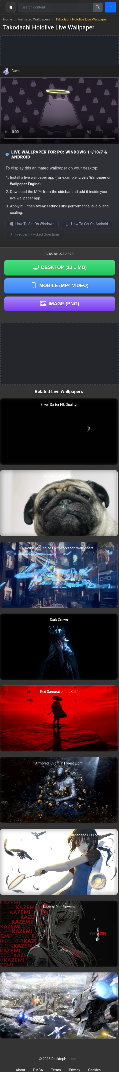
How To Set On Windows (32, 224)
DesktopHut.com (64, 1059)
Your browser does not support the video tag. (59, 110)
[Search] (98, 7)
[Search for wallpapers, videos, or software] (55, 7)
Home (7, 19)
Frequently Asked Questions (35, 234)
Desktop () (60, 267)
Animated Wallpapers (34, 19)
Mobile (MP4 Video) (59, 285)
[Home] (10, 7)
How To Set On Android (86, 224)
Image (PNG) (59, 303)
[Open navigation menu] (110, 7)
